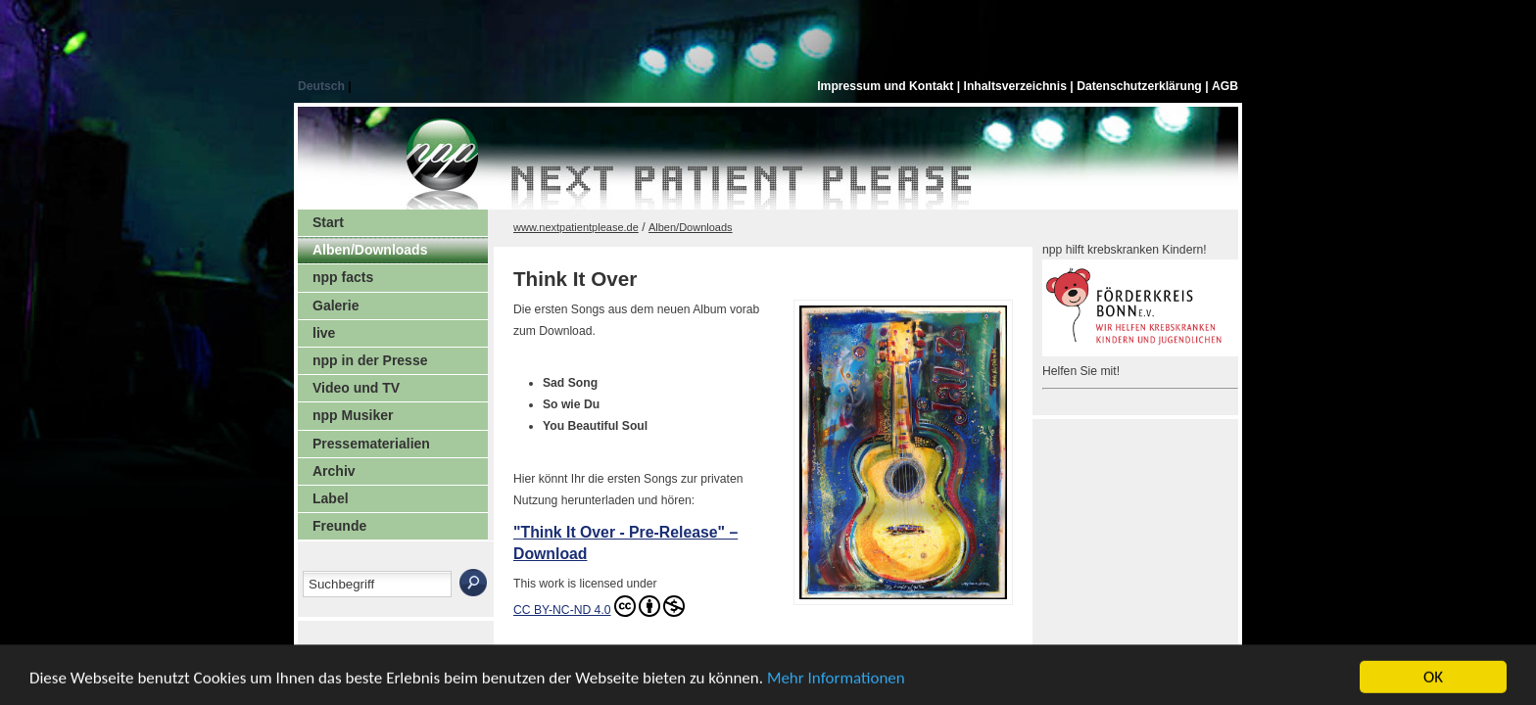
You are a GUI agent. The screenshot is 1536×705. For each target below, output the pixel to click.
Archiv (334, 471)
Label (330, 498)
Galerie (335, 305)
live (323, 333)
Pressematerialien (371, 443)
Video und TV (356, 388)
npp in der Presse (369, 360)
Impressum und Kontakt (887, 86)
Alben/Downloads (369, 250)
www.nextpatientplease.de (576, 227)
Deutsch (323, 86)
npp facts (342, 277)
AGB (1225, 86)
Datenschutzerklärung (1141, 86)
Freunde (339, 526)
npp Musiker (352, 415)
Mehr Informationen (836, 683)
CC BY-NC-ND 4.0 (599, 606)
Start (328, 222)
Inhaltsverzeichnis (1017, 86)
